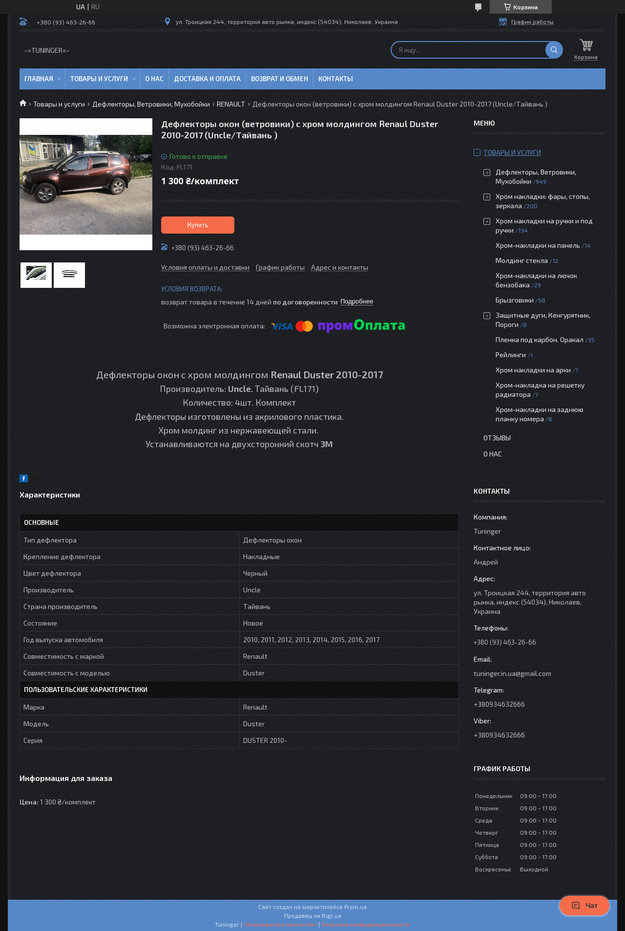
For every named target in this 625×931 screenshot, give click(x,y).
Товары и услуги (99, 79)
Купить (198, 225)
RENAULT (231, 104)
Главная (38, 79)
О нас (154, 79)
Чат (584, 905)
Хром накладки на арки (533, 370)
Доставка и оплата (207, 79)
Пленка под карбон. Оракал (539, 339)
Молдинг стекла (522, 260)
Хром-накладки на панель (538, 245)
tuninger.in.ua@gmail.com (512, 673)
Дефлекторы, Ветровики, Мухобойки (151, 104)
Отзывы (497, 437)
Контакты (335, 79)
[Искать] (554, 50)
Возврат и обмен (279, 79)
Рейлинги (511, 354)
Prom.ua (355, 906)
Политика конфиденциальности (365, 924)
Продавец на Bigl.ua (312, 915)
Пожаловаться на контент (280, 924)
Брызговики (515, 300)
